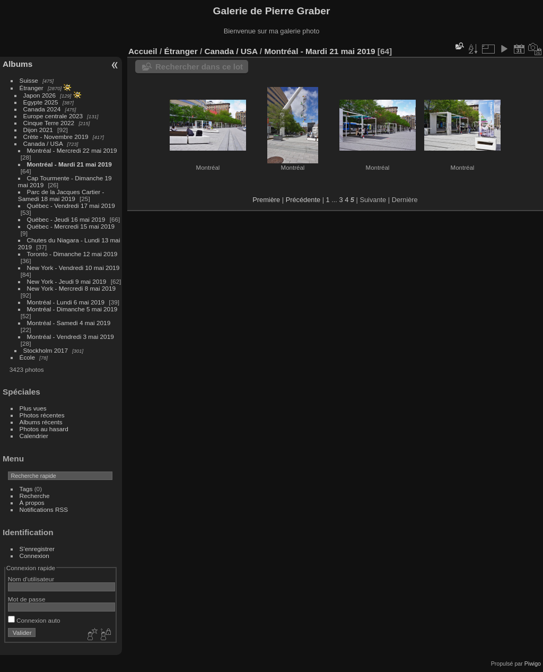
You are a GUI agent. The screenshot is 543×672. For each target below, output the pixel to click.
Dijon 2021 (38, 129)
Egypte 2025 (40, 102)
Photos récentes (42, 415)
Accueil (142, 51)
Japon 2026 (39, 95)
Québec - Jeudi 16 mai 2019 (66, 219)
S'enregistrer (37, 548)
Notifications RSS (44, 509)
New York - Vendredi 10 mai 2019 (73, 267)
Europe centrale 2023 (53, 115)
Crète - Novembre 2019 (56, 136)
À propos (32, 502)
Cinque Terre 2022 (49, 122)
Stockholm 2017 (45, 350)
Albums (17, 63)
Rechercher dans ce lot (199, 66)
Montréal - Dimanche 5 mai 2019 (72, 309)
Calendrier (34, 435)
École (27, 357)
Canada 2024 (42, 109)
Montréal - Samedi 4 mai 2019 (69, 322)
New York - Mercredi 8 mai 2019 (71, 288)
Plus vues (33, 408)
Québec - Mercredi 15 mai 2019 (71, 226)
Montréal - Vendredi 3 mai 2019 (70, 336)
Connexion (34, 555)
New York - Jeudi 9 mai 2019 (67, 281)
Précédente (303, 200)
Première (266, 200)
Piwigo (532, 663)
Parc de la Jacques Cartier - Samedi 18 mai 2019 (61, 195)
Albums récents (41, 421)
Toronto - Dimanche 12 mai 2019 (72, 253)
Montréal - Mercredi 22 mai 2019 (72, 150)
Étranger (31, 87)
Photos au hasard (44, 428)
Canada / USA (43, 143)
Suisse (29, 80)
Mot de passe (27, 599)
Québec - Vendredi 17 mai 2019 (71, 205)
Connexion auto (34, 620)
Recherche (35, 495)
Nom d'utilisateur (31, 578)
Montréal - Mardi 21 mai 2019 (69, 164)
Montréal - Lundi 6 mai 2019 (66, 302)
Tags (26, 488)
